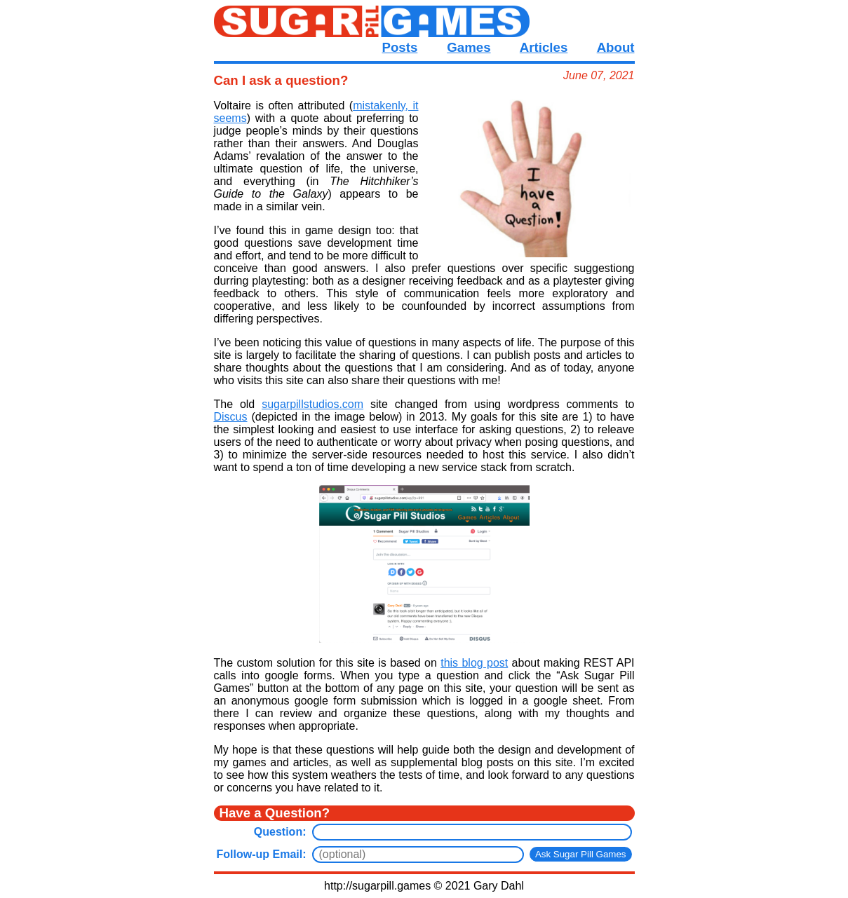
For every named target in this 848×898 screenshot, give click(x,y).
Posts (400, 47)
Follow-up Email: (262, 854)
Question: (280, 832)
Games (468, 47)
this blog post (474, 663)
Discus (231, 417)
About (616, 47)
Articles (543, 47)
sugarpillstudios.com (312, 404)
